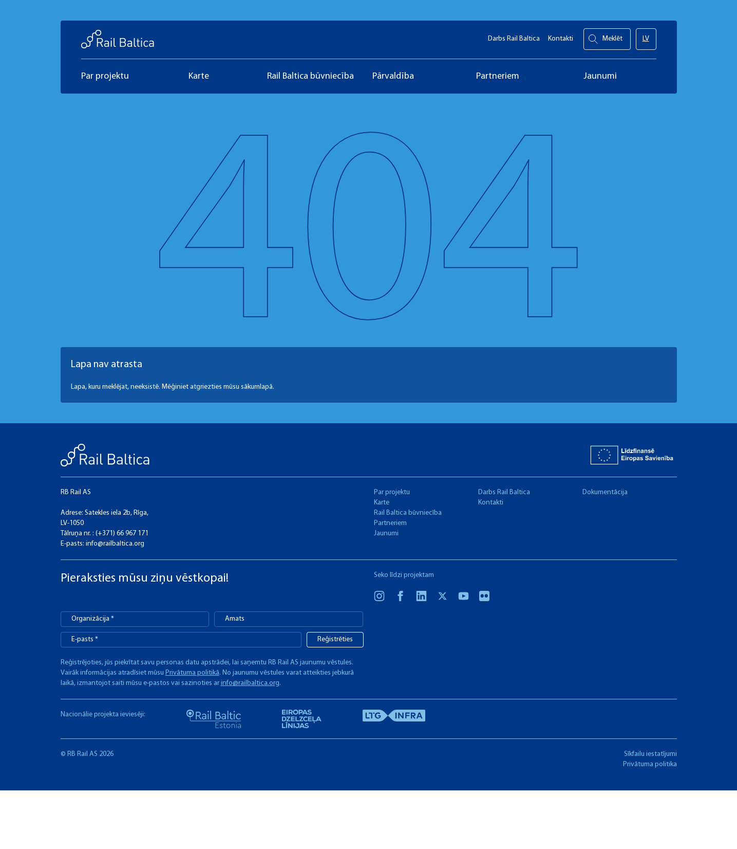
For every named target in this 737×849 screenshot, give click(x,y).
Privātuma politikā (192, 673)
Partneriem (390, 523)
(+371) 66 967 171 (122, 533)
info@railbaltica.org (115, 544)
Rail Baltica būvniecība (408, 513)
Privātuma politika (650, 764)
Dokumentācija (605, 492)
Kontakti (560, 36)
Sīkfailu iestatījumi (650, 754)
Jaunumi (386, 533)
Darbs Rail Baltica (514, 36)
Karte (381, 503)
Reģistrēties (335, 639)
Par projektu (392, 492)
